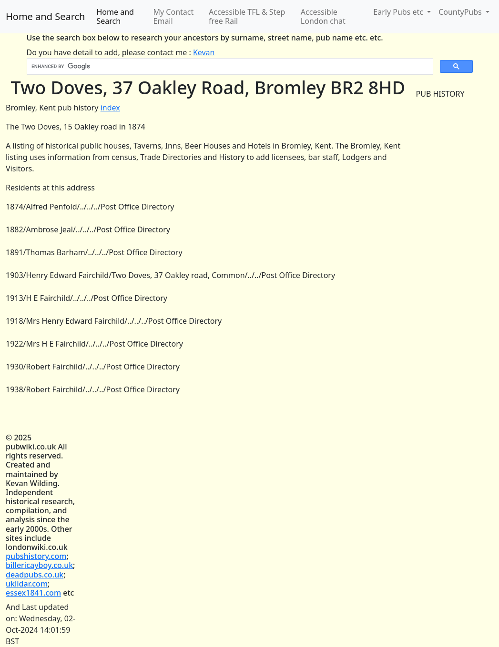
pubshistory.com (36, 556)
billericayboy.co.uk (39, 565)
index (110, 107)
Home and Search (45, 16)
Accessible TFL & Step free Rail (247, 16)
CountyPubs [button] (461, 12)
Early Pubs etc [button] (399, 12)
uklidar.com (27, 583)
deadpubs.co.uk (34, 574)
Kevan (204, 52)
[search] (229, 66)
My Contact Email (173, 16)
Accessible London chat (323, 16)
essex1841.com (33, 592)
